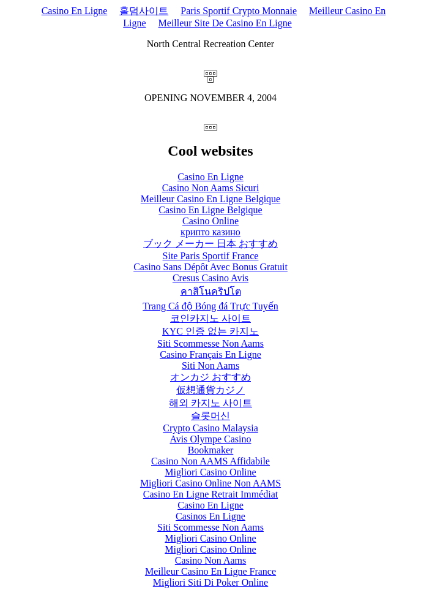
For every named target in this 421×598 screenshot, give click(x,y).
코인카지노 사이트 (210, 318)
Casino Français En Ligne (210, 354)
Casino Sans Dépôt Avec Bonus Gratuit (210, 267)
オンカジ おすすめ (210, 377)
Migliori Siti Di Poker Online (210, 582)
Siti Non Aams (210, 365)
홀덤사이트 (143, 11)
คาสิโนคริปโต (211, 291)
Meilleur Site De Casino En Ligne (225, 23)
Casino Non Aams (210, 560)
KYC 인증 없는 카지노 (210, 331)
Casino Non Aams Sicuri (210, 188)
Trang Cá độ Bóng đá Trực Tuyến (210, 306)
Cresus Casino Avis (210, 278)
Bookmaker (211, 450)
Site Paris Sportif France (211, 256)
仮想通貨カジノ (210, 390)
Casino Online (210, 221)
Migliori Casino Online (210, 472)
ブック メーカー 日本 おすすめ (210, 243)
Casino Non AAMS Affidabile (210, 461)
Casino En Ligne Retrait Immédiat (210, 494)
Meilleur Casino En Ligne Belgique (210, 199)
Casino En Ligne (75, 11)
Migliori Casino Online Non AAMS (210, 483)
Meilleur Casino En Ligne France (210, 571)
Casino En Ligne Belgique (210, 210)
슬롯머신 (210, 416)
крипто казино (210, 232)
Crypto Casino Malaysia (210, 428)
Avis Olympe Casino (210, 439)
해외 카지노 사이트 (210, 403)
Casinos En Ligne (210, 516)
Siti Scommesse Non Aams (210, 343)
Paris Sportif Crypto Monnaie (239, 11)
